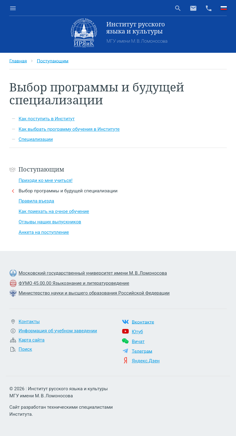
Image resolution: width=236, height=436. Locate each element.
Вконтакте (143, 322)
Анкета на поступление (43, 232)
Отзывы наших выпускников (49, 222)
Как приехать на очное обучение (53, 211)
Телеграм (142, 351)
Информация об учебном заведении (57, 331)
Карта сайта (31, 340)
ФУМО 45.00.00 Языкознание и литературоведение (73, 283)
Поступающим (53, 61)
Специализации (35, 139)
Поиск (25, 349)
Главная (18, 61)
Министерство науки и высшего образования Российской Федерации (94, 293)
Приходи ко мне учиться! (45, 180)
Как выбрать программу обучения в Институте (69, 129)
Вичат (138, 341)
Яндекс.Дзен (146, 361)
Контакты (29, 321)
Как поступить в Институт (46, 119)
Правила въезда (36, 201)
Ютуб (137, 331)
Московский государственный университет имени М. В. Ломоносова (92, 273)
